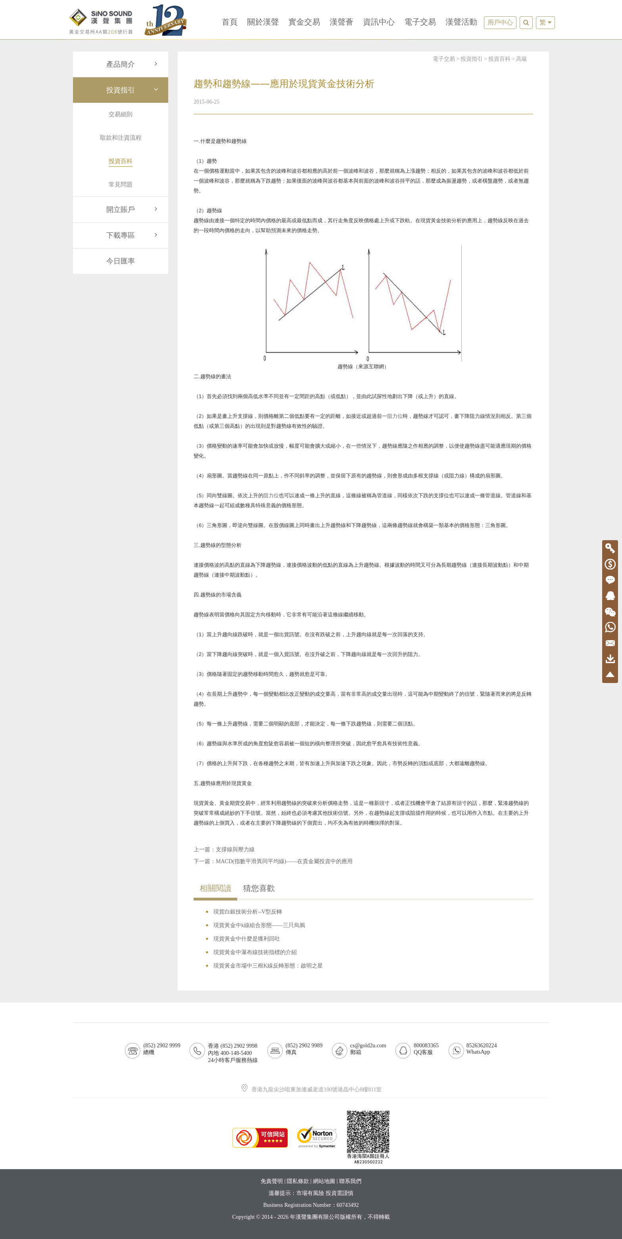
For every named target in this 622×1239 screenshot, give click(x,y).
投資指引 (133, 90)
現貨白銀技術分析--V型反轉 (247, 912)
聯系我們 (350, 1181)
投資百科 (499, 59)
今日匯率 (120, 261)
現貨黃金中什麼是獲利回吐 (246, 939)
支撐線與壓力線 (235, 849)
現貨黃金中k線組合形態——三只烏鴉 (259, 925)
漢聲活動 (461, 21)
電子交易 (420, 21)
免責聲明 (272, 1181)
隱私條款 (298, 1181)
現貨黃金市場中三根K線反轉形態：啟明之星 (268, 966)
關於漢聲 (263, 21)
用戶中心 (500, 22)
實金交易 (304, 21)
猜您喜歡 (259, 888)
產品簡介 (133, 64)
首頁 (230, 21)
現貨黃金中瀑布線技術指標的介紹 (255, 952)
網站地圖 (324, 1181)
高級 (521, 59)
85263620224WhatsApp (481, 1049)
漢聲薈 (341, 21)
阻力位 (395, 416)
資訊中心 (379, 21)
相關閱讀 (215, 888)
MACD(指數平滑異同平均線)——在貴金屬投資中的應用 (284, 861)
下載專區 (133, 235)
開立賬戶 (133, 210)
